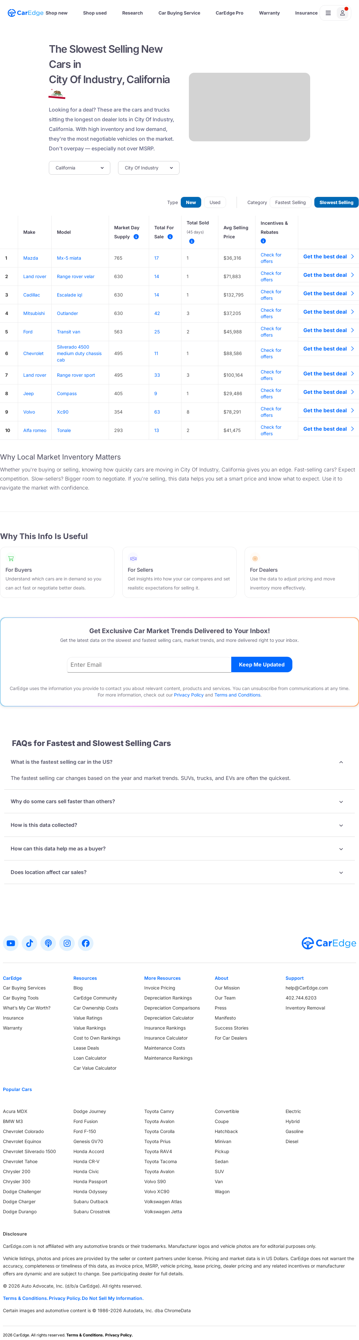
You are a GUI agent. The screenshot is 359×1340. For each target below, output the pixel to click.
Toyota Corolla (159, 1131)
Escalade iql (69, 294)
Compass (67, 393)
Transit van (68, 331)
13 (156, 430)
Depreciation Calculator (169, 1018)
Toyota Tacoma (160, 1161)
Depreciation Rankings (168, 997)
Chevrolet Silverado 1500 (29, 1151)
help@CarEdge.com (307, 987)
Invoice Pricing (159, 987)
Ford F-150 (84, 1131)
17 (156, 258)
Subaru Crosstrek (91, 1211)
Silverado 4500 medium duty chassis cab (79, 353)
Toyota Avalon (159, 1121)
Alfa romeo (34, 430)
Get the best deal (328, 256)
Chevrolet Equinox (22, 1141)
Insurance (306, 13)
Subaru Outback (90, 1201)
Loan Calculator (89, 1058)
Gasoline (294, 1131)
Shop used (95, 13)
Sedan (221, 1161)
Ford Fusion (85, 1121)
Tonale (64, 430)
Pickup (222, 1151)
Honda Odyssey (90, 1191)
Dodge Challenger (22, 1191)
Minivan (223, 1141)
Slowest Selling (337, 202)
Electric (293, 1111)
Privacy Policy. (65, 1298)
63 (157, 412)
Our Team (225, 997)
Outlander (67, 313)
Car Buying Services (24, 987)
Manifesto (225, 1018)
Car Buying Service (179, 13)
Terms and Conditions (237, 694)
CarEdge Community (95, 997)
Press (220, 1007)
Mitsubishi (34, 313)
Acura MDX (15, 1111)
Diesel (292, 1141)
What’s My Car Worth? (26, 1007)
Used (215, 202)
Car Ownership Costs (95, 1007)
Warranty (269, 13)
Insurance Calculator (166, 1038)
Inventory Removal (305, 1007)
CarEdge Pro (230, 13)
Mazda (30, 258)
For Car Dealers (231, 1038)
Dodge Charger (19, 1201)
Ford (28, 331)
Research (132, 13)
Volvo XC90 (156, 1191)
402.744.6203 (301, 997)
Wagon (222, 1191)
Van (219, 1181)
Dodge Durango (20, 1211)
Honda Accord (88, 1151)
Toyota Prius (157, 1141)
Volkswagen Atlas (163, 1201)
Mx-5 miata (69, 258)
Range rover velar (75, 276)
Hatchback (226, 1131)
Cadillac (31, 294)
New (191, 202)
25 (157, 331)
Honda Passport (90, 1181)
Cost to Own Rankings (96, 1038)
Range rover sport (76, 375)
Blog (78, 987)
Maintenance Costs (164, 1048)
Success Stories (231, 1028)
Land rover (34, 276)
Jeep (28, 393)
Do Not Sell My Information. (113, 1298)
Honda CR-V (86, 1161)
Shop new (57, 13)
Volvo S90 (155, 1181)
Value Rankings (89, 1028)
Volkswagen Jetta (163, 1211)
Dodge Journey (89, 1111)
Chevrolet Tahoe (20, 1161)
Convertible (227, 1111)
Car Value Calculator (94, 1068)
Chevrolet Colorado (23, 1131)
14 (156, 276)
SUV (219, 1171)
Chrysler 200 (16, 1171)
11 (156, 353)
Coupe (222, 1121)
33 (157, 375)
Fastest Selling (290, 202)
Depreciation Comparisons (172, 1007)
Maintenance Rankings (168, 1058)
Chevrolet (33, 353)
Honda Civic (86, 1171)
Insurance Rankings (165, 1028)
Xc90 (63, 412)
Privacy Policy (189, 694)
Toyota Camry (159, 1111)
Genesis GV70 (88, 1141)
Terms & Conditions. (25, 1298)
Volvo (29, 412)
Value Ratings (87, 1018)
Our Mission (227, 987)
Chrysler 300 (16, 1181)
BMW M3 (13, 1121)
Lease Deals (86, 1048)
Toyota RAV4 (158, 1151)
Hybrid (293, 1121)
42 (157, 313)
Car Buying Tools (20, 997)
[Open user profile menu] (335, 13)
